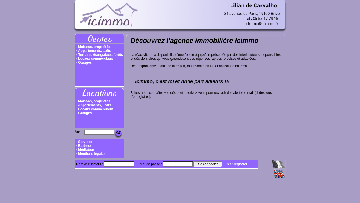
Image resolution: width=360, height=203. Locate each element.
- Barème (83, 146)
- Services (84, 142)
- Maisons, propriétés (93, 47)
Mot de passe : (151, 164)
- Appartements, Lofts (93, 51)
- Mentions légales (90, 154)
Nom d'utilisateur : (90, 164)
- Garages (84, 63)
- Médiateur (85, 150)
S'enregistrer (237, 164)
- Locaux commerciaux (94, 59)
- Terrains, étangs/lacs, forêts (99, 55)
